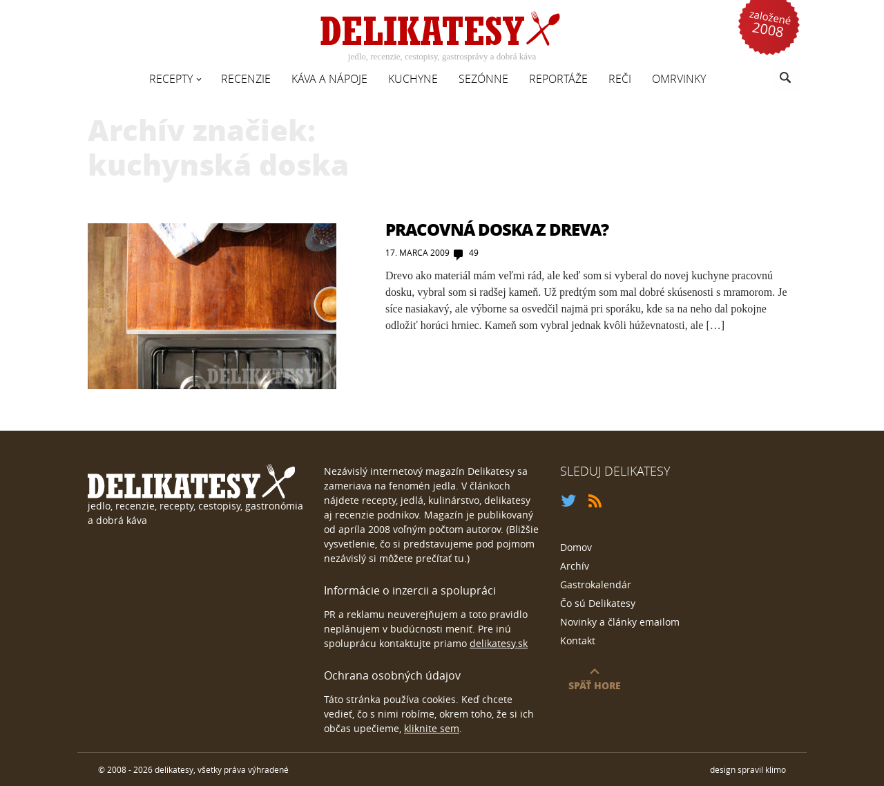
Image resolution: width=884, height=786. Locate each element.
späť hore (594, 685)
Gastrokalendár (595, 584)
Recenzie (246, 78)
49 (474, 252)
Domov (576, 547)
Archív (574, 565)
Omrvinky (679, 78)
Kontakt (577, 640)
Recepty (171, 78)
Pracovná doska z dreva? (496, 229)
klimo (775, 769)
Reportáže (558, 78)
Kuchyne (413, 78)
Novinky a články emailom (620, 621)
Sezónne (483, 78)
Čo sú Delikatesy (597, 603)
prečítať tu (440, 558)
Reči (619, 78)
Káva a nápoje (329, 78)
